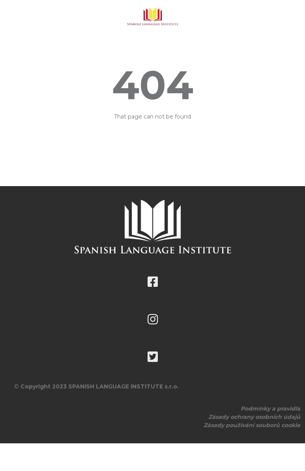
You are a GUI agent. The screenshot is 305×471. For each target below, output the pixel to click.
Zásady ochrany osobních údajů (254, 416)
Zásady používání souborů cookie (252, 425)
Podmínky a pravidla (270, 408)
